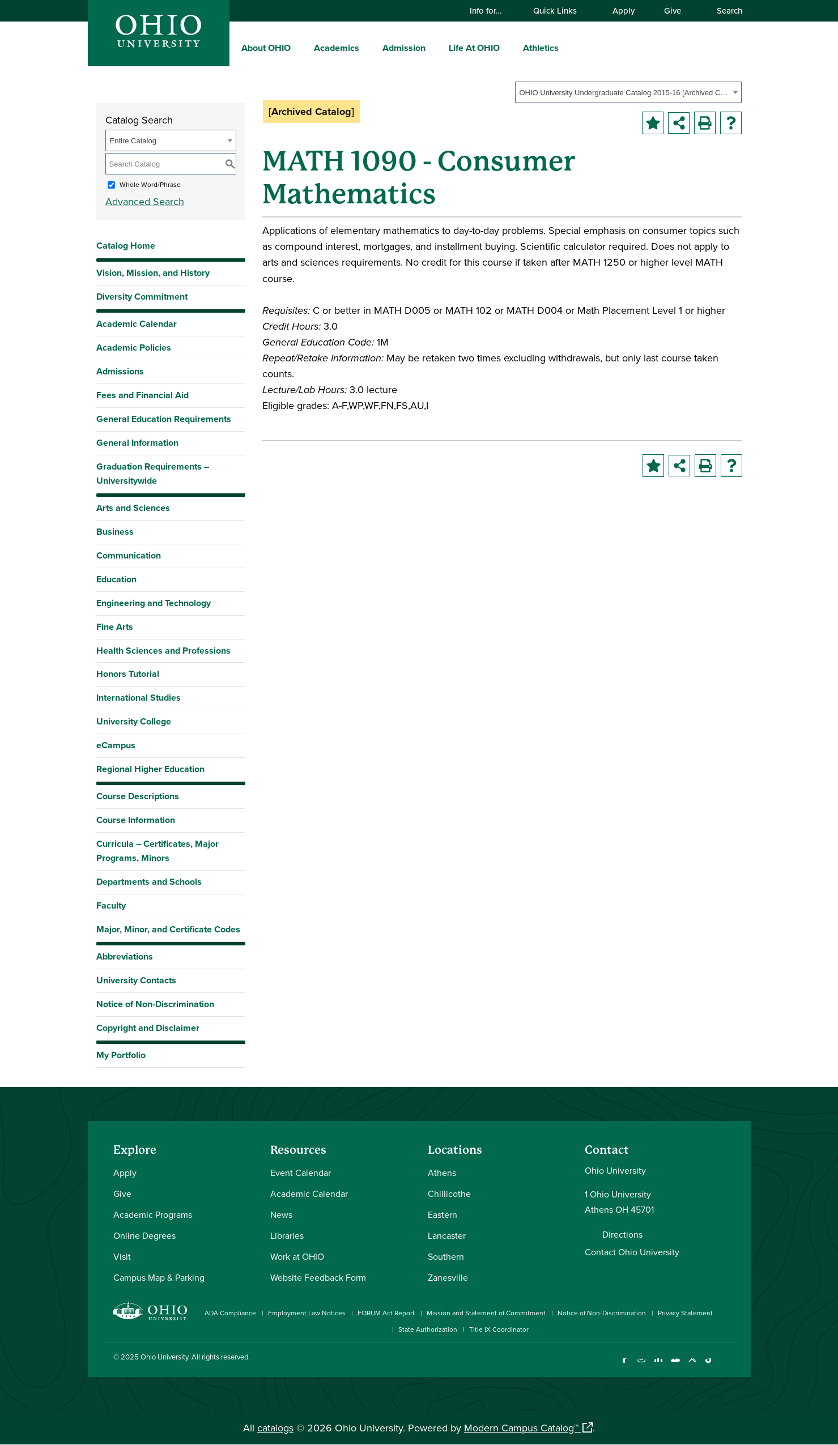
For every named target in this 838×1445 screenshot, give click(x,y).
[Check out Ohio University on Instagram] (642, 1365)
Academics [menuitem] (336, 47)
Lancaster (447, 1235)
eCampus (115, 745)
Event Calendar (300, 1172)
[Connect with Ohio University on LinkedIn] (659, 1365)
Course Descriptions (137, 796)
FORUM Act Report (386, 1313)
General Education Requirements (163, 418)
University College (133, 721)
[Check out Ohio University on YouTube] (676, 1365)
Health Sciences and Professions (163, 650)
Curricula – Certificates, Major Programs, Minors (157, 850)
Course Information (135, 819)
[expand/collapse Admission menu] (434, 47)
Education (116, 579)
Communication (128, 555)
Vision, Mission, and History (153, 272)
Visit (122, 1256)
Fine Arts (114, 626)
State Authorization (427, 1329)
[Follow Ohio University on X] (693, 1365)
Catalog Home (125, 245)
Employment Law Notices (307, 1313)
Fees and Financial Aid (142, 395)
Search (724, 10)
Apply (623, 10)
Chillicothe (449, 1193)
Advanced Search (144, 201)
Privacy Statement (685, 1313)
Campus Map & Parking (159, 1277)
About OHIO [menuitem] (266, 47)
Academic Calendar (136, 323)
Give (672, 10)
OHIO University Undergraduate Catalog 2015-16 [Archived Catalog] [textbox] (625, 92)
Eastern (442, 1214)
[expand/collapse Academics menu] (367, 47)
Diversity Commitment (142, 296)
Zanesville (448, 1277)
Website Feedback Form (318, 1277)
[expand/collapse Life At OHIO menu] (508, 47)
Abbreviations (124, 956)
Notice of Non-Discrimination (155, 1004)
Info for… (491, 10)
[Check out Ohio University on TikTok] (710, 1365)
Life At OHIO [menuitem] (474, 47)
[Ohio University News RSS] (727, 1365)
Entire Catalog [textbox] (133, 141)
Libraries (287, 1235)
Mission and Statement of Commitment (486, 1313)
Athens (442, 1172)
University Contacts (136, 980)
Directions (622, 1234)
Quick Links (560, 10)
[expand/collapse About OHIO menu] (299, 47)
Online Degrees (144, 1235)
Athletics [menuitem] (541, 47)
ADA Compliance (230, 1313)
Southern (446, 1256)
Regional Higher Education (150, 768)
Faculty (111, 905)
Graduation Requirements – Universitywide (152, 473)
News (281, 1214)
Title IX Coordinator (499, 1329)
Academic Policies (133, 347)
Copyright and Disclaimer (147, 1027)
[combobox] (628, 92)
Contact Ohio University (632, 1252)
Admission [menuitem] (404, 47)
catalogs (275, 1428)
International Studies (138, 697)
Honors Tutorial (127, 673)
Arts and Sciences (133, 507)
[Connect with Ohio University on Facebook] (625, 1365)
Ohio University (164, 1357)
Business (115, 531)
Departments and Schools (149, 881)
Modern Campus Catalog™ (521, 1428)
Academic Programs (152, 1214)
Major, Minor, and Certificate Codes (168, 929)
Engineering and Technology (153, 602)
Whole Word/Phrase (150, 184)
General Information (137, 442)
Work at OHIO (297, 1256)
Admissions (120, 371)
